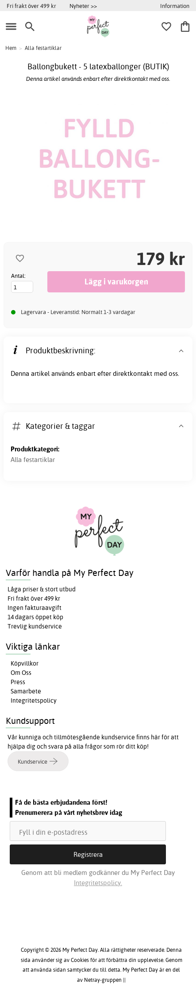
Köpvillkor (24, 663)
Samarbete (26, 691)
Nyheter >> (83, 5)
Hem (10, 48)
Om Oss (21, 673)
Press (18, 682)
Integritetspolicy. (98, 882)
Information (174, 5)
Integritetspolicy (34, 700)
